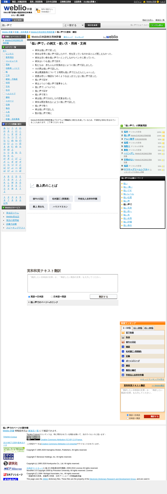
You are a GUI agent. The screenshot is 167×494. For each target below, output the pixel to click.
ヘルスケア (11, 94)
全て (5, 51)
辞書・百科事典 (21, 32)
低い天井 (127, 208)
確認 (128, 347)
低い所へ (127, 211)
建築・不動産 (12, 79)
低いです (127, 190)
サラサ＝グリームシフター (136, 169)
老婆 (37, 76)
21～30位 (148, 328)
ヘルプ (162, 2)
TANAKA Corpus (10, 437)
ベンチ (78, 57)
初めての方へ (147, 20)
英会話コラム (12, 213)
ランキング (79, 37)
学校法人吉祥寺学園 (87, 199)
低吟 (126, 132)
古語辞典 (77, 2)
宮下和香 (130, 333)
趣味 (8, 97)
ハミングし (63, 57)
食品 (8, 108)
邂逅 (128, 365)
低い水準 (127, 218)
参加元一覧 (160, 20)
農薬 (41, 72)
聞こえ (100, 54)
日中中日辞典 (51, 2)
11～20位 (137, 328)
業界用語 (10, 57)
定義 (128, 356)
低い (125, 183)
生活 (8, 90)
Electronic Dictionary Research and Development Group (113, 479)
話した (59, 54)
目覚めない (61, 65)
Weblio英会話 (12, 216)
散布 (45, 72)
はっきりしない (74, 76)
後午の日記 (38, 199)
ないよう (54, 102)
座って (87, 57)
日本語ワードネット (35, 468)
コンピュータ (12, 61)
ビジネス (10, 54)
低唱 (126, 142)
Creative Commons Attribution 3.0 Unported (59, 444)
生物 (8, 104)
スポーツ (10, 101)
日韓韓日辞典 (65, 2)
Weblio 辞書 (151, 2)
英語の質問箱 (12, 220)
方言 (8, 115)
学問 (8, 83)
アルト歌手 (129, 139)
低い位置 (127, 197)
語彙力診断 (11, 224)
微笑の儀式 (131, 370)
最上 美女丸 (38, 206)
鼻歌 (126, 150)
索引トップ (68, 37)
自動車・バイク (13, 68)
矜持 (128, 337)
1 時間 (60, 72)
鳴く (50, 113)
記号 (5, 203)
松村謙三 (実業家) (60, 199)
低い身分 (127, 225)
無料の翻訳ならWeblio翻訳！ (47, 10)
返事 (58, 83)
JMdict (45, 479)
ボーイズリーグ (133, 361)
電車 (8, 64)
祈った (53, 50)
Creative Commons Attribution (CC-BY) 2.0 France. (61, 440)
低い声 (44, 50)
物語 (50, 76)
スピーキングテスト (15, 227)
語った (93, 76)
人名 (8, 112)
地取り (127, 146)
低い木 (126, 215)
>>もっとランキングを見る (152, 379)
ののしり (52, 98)
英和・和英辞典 (36, 2)
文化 (8, 86)
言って (76, 54)
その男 (38, 68)
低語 (126, 166)
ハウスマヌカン (60, 206)
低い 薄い (127, 187)
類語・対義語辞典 (19, 2)
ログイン (138, 1)
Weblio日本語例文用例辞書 (43, 32)
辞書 (6, 2)
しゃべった (89, 72)
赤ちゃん (50, 65)
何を (71, 54)
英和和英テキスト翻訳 (44, 270)
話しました (87, 65)
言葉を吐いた (64, 98)
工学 (8, 75)
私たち (38, 65)
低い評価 (127, 222)
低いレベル (128, 194)
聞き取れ (45, 102)
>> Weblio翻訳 (158, 385)
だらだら (77, 72)
